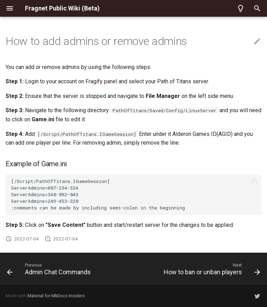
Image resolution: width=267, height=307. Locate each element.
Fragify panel (101, 81)
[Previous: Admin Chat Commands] (49, 268)
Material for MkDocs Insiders (56, 295)
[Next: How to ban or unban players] (211, 268)
